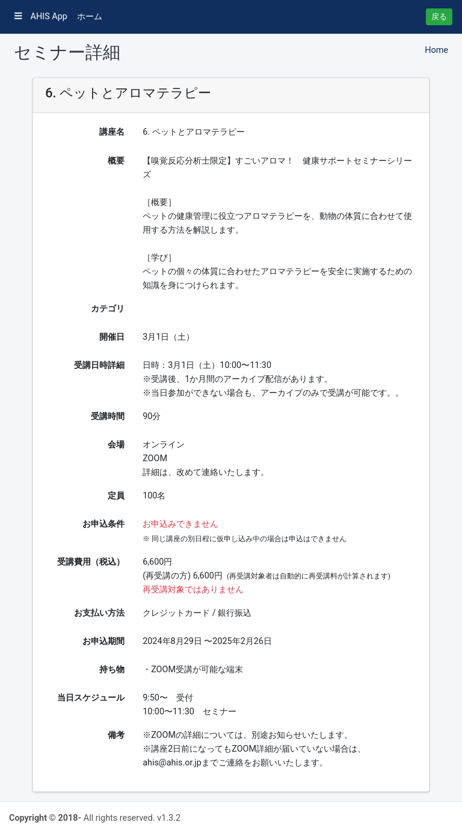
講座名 (112, 132)
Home (436, 50)
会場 (116, 445)
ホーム (89, 16)
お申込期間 (103, 641)
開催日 (112, 337)
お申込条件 (103, 524)
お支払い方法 (99, 613)
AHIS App (40, 16)
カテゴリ (108, 309)
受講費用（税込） (91, 562)
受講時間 (108, 416)
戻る (439, 16)
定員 (116, 496)
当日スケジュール (91, 698)
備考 (116, 735)
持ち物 (112, 669)
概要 (116, 161)
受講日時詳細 (99, 365)
